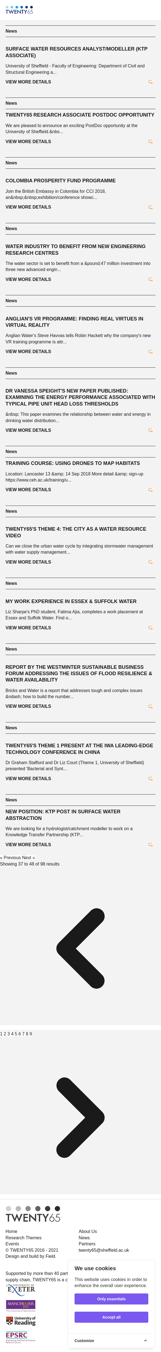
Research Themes (23, 1237)
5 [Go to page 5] (16, 1034)
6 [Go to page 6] (20, 1034)
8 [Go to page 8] (27, 1034)
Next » (28, 857)
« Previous (11, 857)
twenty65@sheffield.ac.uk (104, 1250)
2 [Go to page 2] (5, 1034)
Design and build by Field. (31, 1256)
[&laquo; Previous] (80, 1027)
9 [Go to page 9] (31, 1034)
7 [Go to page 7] (24, 1034)
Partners (87, 1243)
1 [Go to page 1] (2, 1034)
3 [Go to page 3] (9, 1034)
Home (11, 1231)
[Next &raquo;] (80, 1196)
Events (12, 1243)
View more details (79, 82)
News (11, 31)
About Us (88, 1231)
